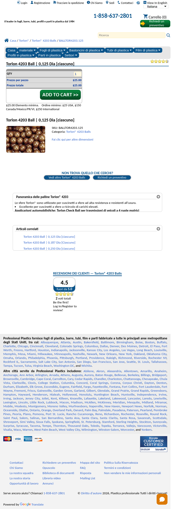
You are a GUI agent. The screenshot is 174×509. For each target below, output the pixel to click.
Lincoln (23, 402)
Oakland (139, 354)
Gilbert (91, 391)
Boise (139, 342)
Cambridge (27, 379)
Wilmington (89, 430)
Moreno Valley (57, 406)
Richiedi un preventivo (112, 177)
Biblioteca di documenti (58, 473)
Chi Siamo (95, 3)
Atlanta (65, 342)
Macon (64, 402)
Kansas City (94, 350)
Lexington (9, 402)
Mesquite (133, 402)
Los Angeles (112, 350)
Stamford (108, 422)
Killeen (63, 398)
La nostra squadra (21, 473)
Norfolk (149, 406)
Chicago (23, 346)
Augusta (77, 375)
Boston (149, 342)
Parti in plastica (49, 55)
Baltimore (107, 342)
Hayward (24, 394)
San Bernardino (52, 418)
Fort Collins (129, 387)
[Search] (132, 35)
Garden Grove (62, 391)
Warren (28, 430)
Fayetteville (100, 387)
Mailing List (87, 478)
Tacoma (35, 426)
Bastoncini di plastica (86, 50)
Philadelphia (36, 358)
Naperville (96, 406)
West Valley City (69, 430)
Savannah (144, 418)
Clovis (32, 383)
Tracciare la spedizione (68, 3)
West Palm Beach (45, 430)
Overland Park (62, 410)
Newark (92, 354)
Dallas (104, 346)
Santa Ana (72, 418)
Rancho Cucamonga (79, 414)
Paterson (133, 410)
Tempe (46, 426)
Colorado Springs (71, 346)
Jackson (18, 398)
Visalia (7, 430)
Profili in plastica (21, 55)
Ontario (35, 410)
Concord (82, 383)
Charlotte (9, 346)
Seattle (131, 362)
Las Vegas (128, 350)
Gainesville (44, 391)
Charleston (114, 379)
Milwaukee (45, 354)
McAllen (90, 402)
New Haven (112, 406)
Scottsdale (159, 418)
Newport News (132, 406)
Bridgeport (159, 375)
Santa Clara (89, 418)
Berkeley (133, 375)
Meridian (119, 402)
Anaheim (160, 371)
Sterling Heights (127, 422)
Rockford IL (10, 362)
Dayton (149, 383)
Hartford (30, 350)
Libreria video (52, 478)
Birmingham (125, 342)
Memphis (9, 354)
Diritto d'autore (91, 493)
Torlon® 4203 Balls (78, 132)
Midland (147, 402)
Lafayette (90, 398)
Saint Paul (10, 418)
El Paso (155, 346)
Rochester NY (157, 358)
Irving (7, 398)
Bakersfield (91, 342)
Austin (77, 342)
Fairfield (76, 387)
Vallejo (130, 426)
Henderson (40, 394)
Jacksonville (77, 350)
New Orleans (108, 354)
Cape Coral (43, 379)
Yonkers (146, 430)
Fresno (18, 350)
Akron (100, 371)
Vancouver (144, 426)
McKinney (104, 402)
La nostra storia (20, 478)
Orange (46, 410)
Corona (115, 383)
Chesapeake (150, 379)
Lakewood (119, 398)
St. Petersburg (90, 422)
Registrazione (40, 3)
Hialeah (55, 394)
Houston (43, 350)
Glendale (103, 391)
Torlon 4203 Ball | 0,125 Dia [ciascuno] (49, 237)
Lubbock (52, 402)
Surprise (8, 426)
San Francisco (102, 362)
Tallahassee (158, 362)
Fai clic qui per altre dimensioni (72, 139)
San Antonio (66, 362)
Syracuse (22, 426)
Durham (8, 387)
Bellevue (120, 375)
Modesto (21, 406)
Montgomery (37, 406)
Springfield (72, 422)
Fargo (87, 387)
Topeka (106, 426)
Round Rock (158, 414)
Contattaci (125, 3)
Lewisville (160, 398)
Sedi (110, 3)
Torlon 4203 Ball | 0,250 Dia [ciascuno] (49, 248)
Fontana (114, 387)
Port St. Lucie (55, 414)
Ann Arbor (26, 375)
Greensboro (158, 391)
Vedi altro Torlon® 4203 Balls (67, 177)
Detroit (144, 346)
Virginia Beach (42, 366)
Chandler (100, 379)
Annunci (48, 483)
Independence (146, 394)
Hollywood (69, 394)
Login (22, 3)
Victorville (159, 426)
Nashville (79, 354)
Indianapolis (59, 350)
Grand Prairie (120, 391)
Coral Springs (99, 383)
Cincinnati (36, 346)
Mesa (21, 354)
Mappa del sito (90, 463)
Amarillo (146, 371)
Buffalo (161, 342)
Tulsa (28, 366)
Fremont (20, 391)
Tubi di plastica (119, 50)
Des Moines (129, 346)
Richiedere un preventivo (59, 463)
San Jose (119, 362)
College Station (48, 383)
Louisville (160, 350)
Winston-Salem (109, 430)
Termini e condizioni (117, 468)
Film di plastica (148, 50)
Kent (54, 398)
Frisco (31, 391)
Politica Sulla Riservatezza (121, 463)
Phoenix (52, 358)
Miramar (160, 402)
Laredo (147, 398)
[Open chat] (162, 499)
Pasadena (118, 410)
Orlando (20, 358)
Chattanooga (131, 379)
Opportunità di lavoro (24, 483)
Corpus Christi (132, 383)
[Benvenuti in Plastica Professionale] (44, 16)
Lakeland (104, 398)
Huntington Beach (106, 394)
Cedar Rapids (83, 379)
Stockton (145, 422)
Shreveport (10, 422)
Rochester (127, 414)
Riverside (140, 358)
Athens (65, 375)
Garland (79, 391)
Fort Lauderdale (149, 387)
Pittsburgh (66, 358)
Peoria (17, 414)
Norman (160, 406)
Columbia (67, 383)
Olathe (23, 410)
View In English (155, 3)
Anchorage (10, 375)
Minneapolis (62, 354)
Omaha (8, 358)
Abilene (88, 371)
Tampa (7, 366)
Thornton (59, 426)
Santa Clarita (109, 418)
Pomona (38, 414)
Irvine (162, 394)
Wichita (86, 366)
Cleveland (51, 346)
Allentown (131, 371)
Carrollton (59, 379)
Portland (81, 358)
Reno (98, 414)
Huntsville (128, 394)
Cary (70, 379)
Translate (32, 504)
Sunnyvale (159, 422)
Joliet (45, 398)
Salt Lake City (47, 362)
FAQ (82, 468)
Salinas (34, 418)
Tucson (18, 366)
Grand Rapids (140, 391)
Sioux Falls (43, 422)
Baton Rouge (104, 375)
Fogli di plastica (52, 50)
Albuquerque (49, 342)
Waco (17, 430)
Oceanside (10, 410)
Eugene (65, 387)
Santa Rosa (127, 418)
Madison (77, 402)
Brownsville (11, 379)
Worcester (127, 430)
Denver (114, 346)
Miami (31, 354)
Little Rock (37, 402)
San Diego (84, 362)
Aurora (88, 375)
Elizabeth (22, 387)
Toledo (94, 426)
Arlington (41, 375)
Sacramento (28, 362)
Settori (71, 55)
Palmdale (104, 410)
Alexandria (114, 371)
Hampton (9, 394)
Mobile (8, 406)
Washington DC (63, 366)
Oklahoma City (156, 354)
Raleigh (111, 358)
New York (125, 354)
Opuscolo (49, 468)
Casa (11, 50)
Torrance (118, 426)
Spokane (57, 422)
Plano (26, 414)
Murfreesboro (78, 406)
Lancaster (134, 398)
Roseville (142, 414)
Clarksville (19, 383)
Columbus (91, 346)
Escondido (51, 387)
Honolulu (85, 394)
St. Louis (143, 362)
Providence (96, 358)
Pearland (146, 410)
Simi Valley (27, 422)
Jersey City (32, 398)
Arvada (54, 375)
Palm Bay (91, 410)
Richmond (125, 358)
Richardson (111, 414)
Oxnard (78, 410)
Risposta (85, 473)
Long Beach (144, 350)
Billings (145, 375)
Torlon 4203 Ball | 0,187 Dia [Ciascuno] (49, 242)
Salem (24, 418)
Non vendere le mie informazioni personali (132, 473)
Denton (161, 383)
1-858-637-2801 (112, 15)
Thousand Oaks (78, 426)
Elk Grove (36, 387)
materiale (27, 50)
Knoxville (76, 398)
